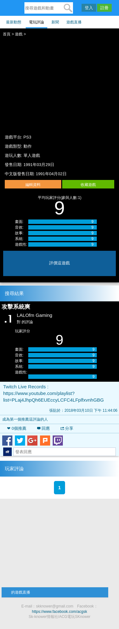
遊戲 (19, 34)
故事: (19, 233)
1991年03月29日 (38, 164)
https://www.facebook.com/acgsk (59, 611)
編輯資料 (33, 184)
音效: (19, 227)
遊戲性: (21, 244)
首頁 (6, 34)
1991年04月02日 (51, 173)
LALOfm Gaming (34, 315)
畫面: (19, 221)
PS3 (27, 137)
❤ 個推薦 (16, 428)
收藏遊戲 (88, 184)
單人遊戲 (31, 155)
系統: (19, 239)
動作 (27, 146)
